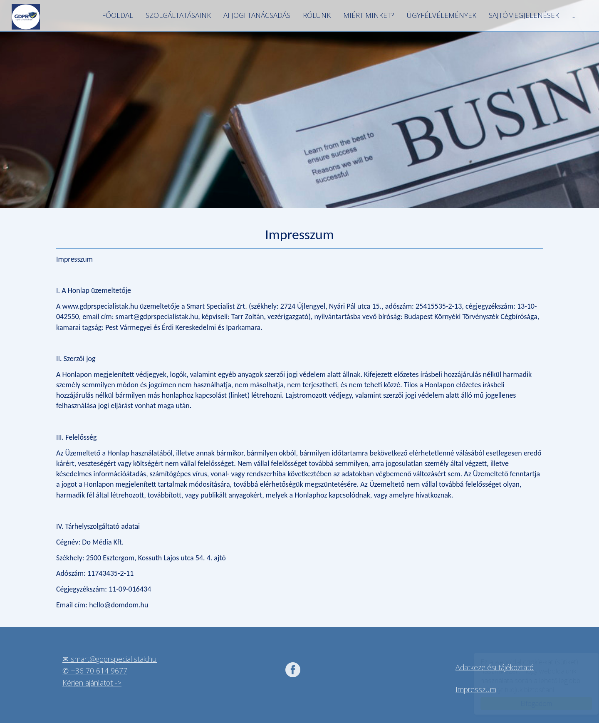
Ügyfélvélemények (441, 15)
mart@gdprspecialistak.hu (115, 659)
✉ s (68, 659)
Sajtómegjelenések (524, 15)
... (573, 15)
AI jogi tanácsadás (256, 15)
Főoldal (117, 15)
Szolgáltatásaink (178, 15)
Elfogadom (528, 703)
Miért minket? (368, 15)
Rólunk (317, 15)
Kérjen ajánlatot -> (91, 683)
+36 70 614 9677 (99, 671)
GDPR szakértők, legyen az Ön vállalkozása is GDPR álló (26, 17)
